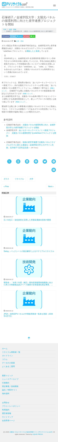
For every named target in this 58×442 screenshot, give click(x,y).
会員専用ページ (8, 421)
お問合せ (5, 403)
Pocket (26, 36)
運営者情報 (6, 413)
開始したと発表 (33, 51)
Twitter (13, 36)
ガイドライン (7, 356)
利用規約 (5, 410)
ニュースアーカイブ (10, 379)
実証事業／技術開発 (10, 386)
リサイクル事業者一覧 (11, 352)
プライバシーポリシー (11, 406)
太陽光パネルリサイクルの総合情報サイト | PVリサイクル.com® (30, 432)
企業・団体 (20, 41)
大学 (31, 179)
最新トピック (7, 376)
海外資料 (5, 394)
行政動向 (5, 383)
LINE (33, 36)
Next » (50, 186)
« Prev (6, 186)
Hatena (19, 36)
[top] (29, 338)
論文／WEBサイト (9, 390)
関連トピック (27, 94)
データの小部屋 (8, 363)
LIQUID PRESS (37, 434)
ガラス (6, 179)
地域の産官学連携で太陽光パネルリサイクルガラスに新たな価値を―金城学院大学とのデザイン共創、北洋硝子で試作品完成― (30, 145)
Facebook (6, 36)
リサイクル (19, 179)
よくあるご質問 (8, 366)
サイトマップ (7, 417)
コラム (5, 359)
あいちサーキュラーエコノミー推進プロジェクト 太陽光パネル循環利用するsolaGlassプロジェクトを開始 (31, 133)
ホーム (5, 349)
